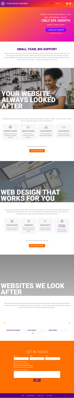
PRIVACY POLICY (40, 395)
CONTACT (58, 3)
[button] (5, 323)
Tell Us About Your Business (21, 370)
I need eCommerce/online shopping (24, 367)
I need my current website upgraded (24, 365)
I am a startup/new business (22, 364)
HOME (51, 3)
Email (30, 356)
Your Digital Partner (17, 4)
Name (15, 356)
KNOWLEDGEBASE (30, 395)
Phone (46, 356)
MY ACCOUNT (49, 395)
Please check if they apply (20, 361)
